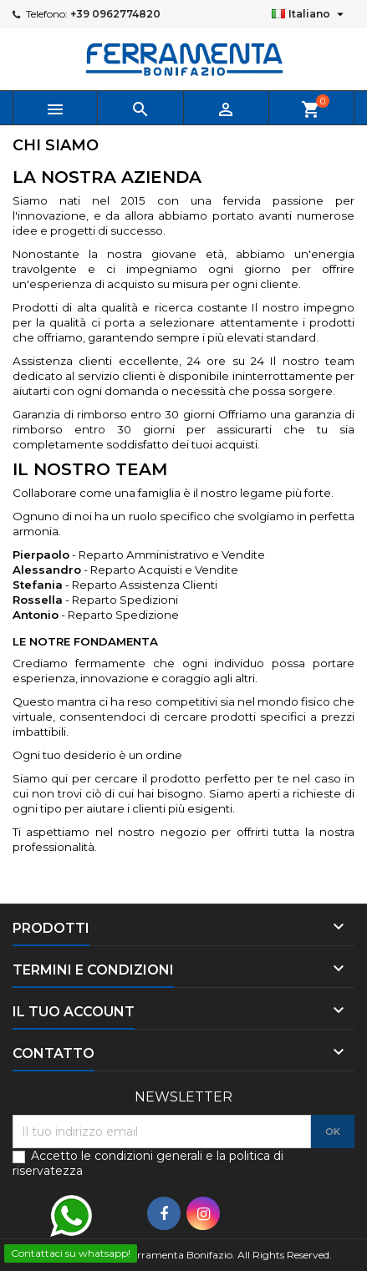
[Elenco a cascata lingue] (310, 14)
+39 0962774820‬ (115, 14)
